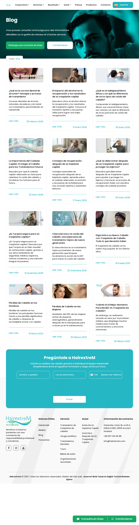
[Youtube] (23, 448)
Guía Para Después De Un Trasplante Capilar (89, 438)
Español (121, 5)
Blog (41, 435)
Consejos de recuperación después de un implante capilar (67, 164)
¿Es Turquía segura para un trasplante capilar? (24, 235)
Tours (63, 449)
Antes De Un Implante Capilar (90, 427)
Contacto (106, 5)
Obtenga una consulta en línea (25, 45)
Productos (91, 5)
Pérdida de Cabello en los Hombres (23, 304)
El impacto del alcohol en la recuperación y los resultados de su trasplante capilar (69, 93)
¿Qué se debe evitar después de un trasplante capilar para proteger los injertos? (112, 164)
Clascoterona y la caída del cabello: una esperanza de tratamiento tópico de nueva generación (68, 238)
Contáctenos (60, 45)
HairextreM (44, 425)
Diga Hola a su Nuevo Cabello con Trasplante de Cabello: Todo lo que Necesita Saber (112, 238)
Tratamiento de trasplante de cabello (68, 428)
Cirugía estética (68, 436)
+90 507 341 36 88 (112, 436)
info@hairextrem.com (114, 441)
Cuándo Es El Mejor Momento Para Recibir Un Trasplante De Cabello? (112, 307)
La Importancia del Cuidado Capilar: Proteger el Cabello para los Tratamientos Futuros (26, 164)
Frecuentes (44, 440)
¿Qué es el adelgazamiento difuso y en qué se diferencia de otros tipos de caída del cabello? (112, 95)
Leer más (14, 121)
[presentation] (69, 387)
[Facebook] (8, 448)
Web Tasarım (99, 476)
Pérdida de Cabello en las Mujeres (66, 308)
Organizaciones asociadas (68, 460)
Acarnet (87, 476)
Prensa (78, 5)
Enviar (69, 399)
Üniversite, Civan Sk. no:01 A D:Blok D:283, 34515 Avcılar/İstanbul (117, 428)
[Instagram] (16, 448)
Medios (42, 430)
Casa (12, 58)
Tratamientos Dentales (67, 442)
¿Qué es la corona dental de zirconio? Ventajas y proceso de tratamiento (25, 93)
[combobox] (94, 375)
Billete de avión (67, 454)
